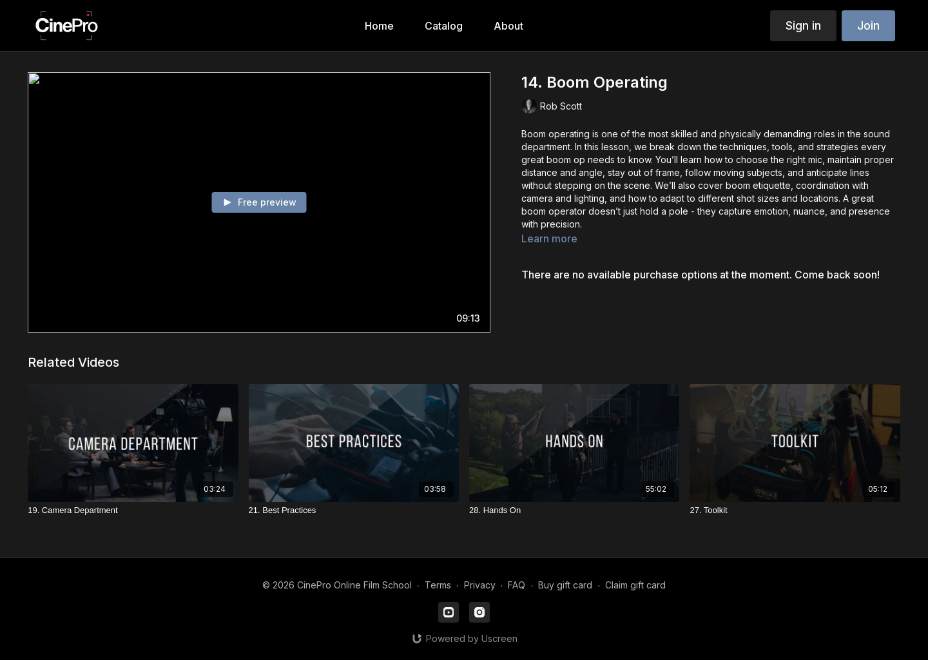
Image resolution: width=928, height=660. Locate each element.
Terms (438, 584)
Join (868, 25)
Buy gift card (565, 584)
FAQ (516, 584)
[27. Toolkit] (795, 510)
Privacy (480, 584)
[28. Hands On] (574, 510)
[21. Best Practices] (354, 510)
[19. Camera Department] (133, 510)
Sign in (803, 25)
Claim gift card (635, 584)
